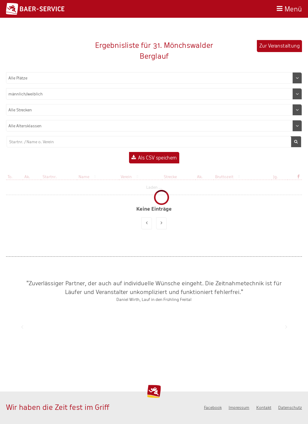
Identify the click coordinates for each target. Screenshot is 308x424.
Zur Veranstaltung (279, 46)
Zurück (22, 327)
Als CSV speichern (157, 158)
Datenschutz (290, 407)
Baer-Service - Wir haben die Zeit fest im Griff (35, 9)
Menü (293, 8)
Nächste (286, 327)
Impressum (239, 407)
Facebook (213, 407)
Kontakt (263, 407)
